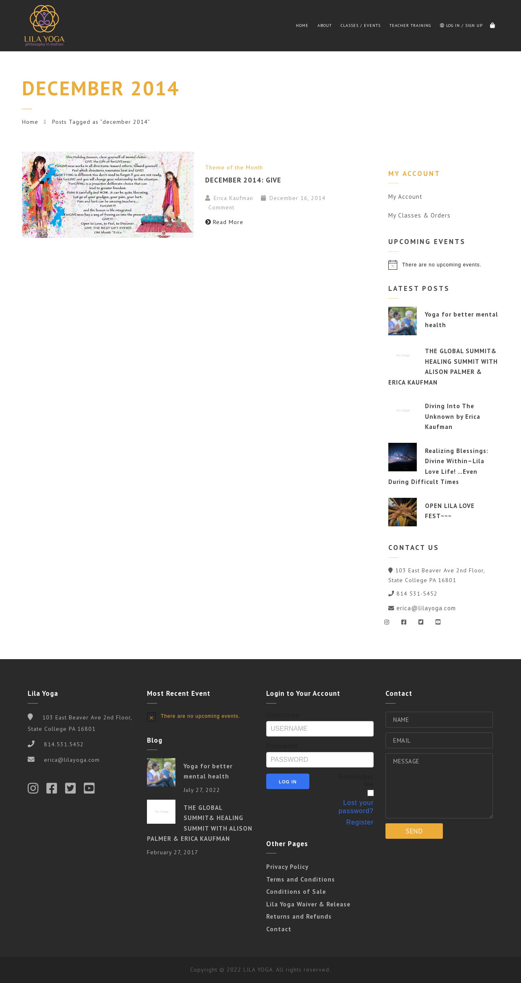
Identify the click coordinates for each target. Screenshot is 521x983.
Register (360, 822)
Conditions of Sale (296, 891)
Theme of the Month (234, 167)
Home (302, 25)
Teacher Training (410, 25)
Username (283, 715)
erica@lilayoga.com (426, 608)
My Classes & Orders (419, 215)
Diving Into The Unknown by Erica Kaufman (452, 416)
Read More (224, 222)
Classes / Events (361, 25)
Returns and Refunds (299, 916)
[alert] (443, 265)
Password (282, 746)
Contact (278, 929)
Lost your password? (356, 806)
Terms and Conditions (300, 879)
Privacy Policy (287, 867)
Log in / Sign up (461, 25)
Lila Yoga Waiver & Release (308, 904)
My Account (405, 196)
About (324, 25)
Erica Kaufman (233, 198)
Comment (220, 207)
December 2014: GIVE (243, 180)
